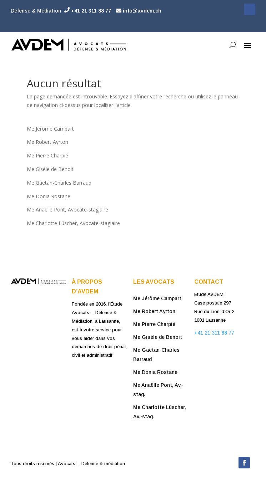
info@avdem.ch (138, 11)
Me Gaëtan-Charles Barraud (59, 182)
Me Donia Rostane (48, 196)
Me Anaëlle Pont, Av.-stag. (158, 389)
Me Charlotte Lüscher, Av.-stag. (159, 411)
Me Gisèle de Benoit (50, 169)
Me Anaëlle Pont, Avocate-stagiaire (68, 209)
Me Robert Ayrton (47, 141)
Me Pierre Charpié (47, 155)
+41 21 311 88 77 (87, 11)
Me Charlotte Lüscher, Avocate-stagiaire (73, 223)
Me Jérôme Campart (50, 128)
